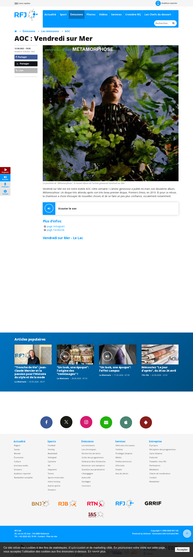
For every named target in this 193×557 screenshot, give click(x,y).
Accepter (182, 549)
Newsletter (154, 481)
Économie (18, 457)
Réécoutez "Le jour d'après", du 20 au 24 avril (159, 368)
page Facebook (55, 229)
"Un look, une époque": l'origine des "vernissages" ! (73, 370)
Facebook (46, 422)
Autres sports (54, 486)
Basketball (52, 453)
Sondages (86, 481)
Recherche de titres (91, 453)
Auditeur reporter (22, 473)
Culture (17, 461)
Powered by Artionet (141, 534)
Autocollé (86, 477)
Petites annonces (124, 461)
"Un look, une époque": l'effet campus (115, 368)
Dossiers (18, 469)
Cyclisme (52, 461)
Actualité (50, 14)
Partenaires (154, 465)
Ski (49, 465)
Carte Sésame (155, 453)
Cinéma (119, 449)
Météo (119, 457)
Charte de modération (159, 473)
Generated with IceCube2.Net (165, 534)
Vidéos (103, 14)
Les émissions (50, 31)
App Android (146, 422)
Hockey (51, 449)
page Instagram (56, 226)
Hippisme (52, 469)
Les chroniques (89, 449)
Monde (17, 453)
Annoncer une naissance (93, 465)
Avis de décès (122, 473)
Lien (19, 70)
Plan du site (51, 536)
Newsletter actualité (23, 477)
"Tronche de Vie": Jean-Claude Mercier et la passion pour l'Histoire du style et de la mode (30, 372)
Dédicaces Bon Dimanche (94, 461)
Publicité (153, 457)
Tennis (51, 473)
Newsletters (106, 422)
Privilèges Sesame (124, 453)
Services (116, 14)
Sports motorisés (56, 477)
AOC (67, 31)
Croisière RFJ (133, 14)
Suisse (17, 449)
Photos (91, 14)
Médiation (154, 469)
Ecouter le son (59, 208)
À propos (153, 445)
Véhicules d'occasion (125, 445)
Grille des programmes (92, 457)
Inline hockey (54, 481)
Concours (86, 486)
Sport (63, 14)
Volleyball (52, 457)
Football (51, 445)
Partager (21, 57)
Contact (153, 477)
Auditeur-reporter (166, 3)
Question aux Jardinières (93, 469)
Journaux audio (21, 465)
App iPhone (126, 422)
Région (17, 445)
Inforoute (120, 465)
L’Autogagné (87, 473)
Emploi (119, 469)
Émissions (76, 14)
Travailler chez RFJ (157, 461)
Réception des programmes (162, 449)
